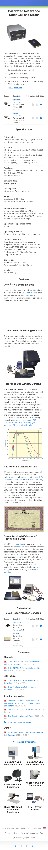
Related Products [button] (26, 742)
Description (17, 96)
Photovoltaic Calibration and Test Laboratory (23, 479)
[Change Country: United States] (44, 828)
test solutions (18, 544)
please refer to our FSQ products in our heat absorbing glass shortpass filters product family (20, 422)
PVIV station (32, 293)
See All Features (15, 88)
